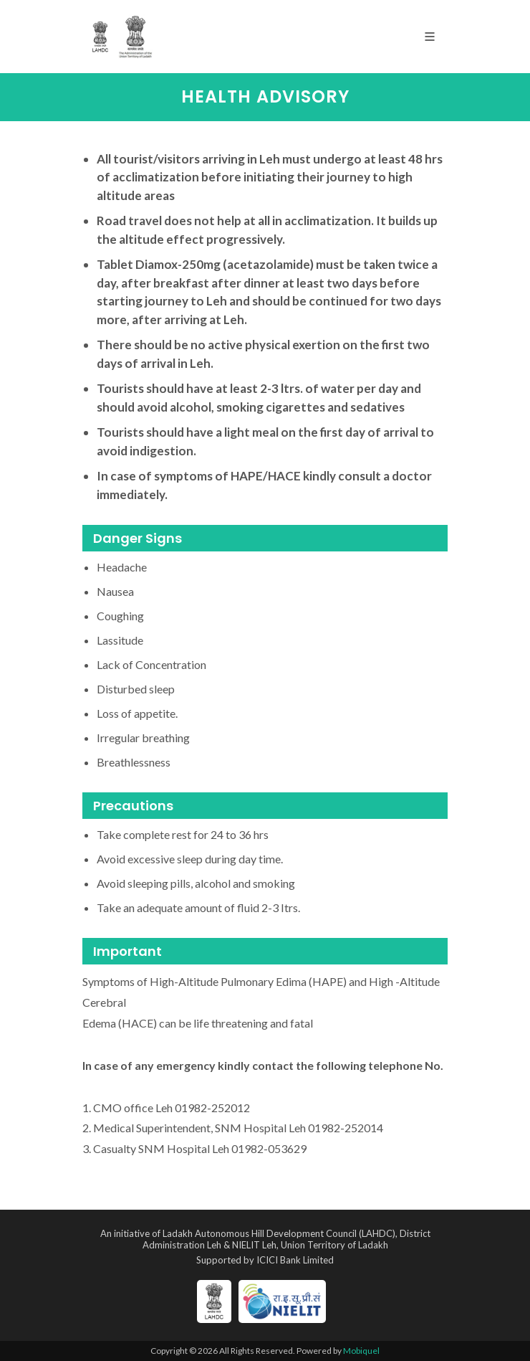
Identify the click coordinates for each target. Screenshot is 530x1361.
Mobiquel (361, 1350)
